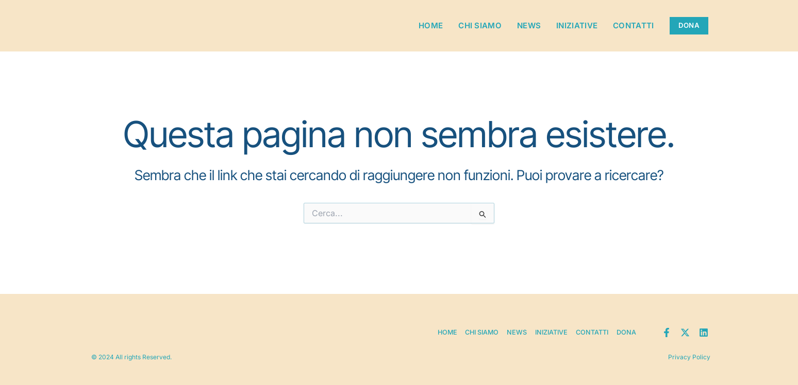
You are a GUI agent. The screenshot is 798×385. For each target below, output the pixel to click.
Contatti (627, 25)
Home (425, 25)
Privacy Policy (687, 354)
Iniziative (571, 25)
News (523, 25)
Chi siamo (474, 25)
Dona (627, 327)
